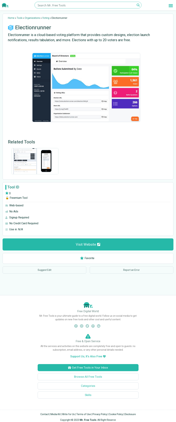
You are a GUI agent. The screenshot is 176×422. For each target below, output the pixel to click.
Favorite (87, 258)
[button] (170, 5)
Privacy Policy (99, 414)
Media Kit (55, 414)
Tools (20, 18)
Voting (45, 18)
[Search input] (86, 5)
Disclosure (130, 414)
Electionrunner (33, 27)
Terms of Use (83, 414)
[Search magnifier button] (138, 5)
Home (11, 18)
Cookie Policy (116, 414)
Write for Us (68, 414)
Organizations (32, 18)
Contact (44, 414)
